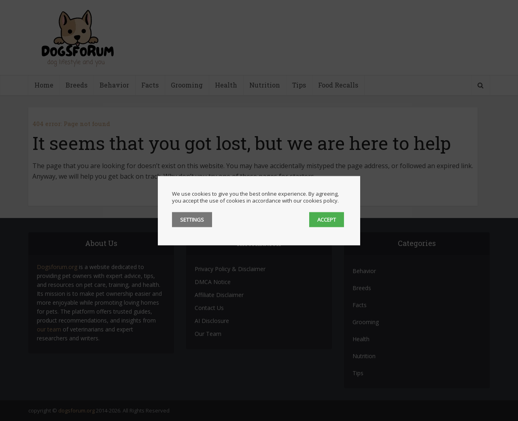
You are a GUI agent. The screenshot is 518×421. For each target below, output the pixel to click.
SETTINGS (192, 219)
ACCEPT (326, 219)
